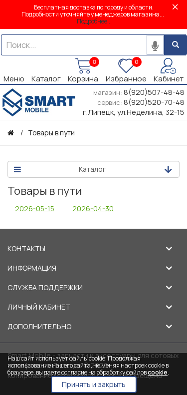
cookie (158, 372)
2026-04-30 (93, 208)
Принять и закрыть (94, 384)
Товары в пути (51, 132)
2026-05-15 (34, 208)
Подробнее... (94, 21)
